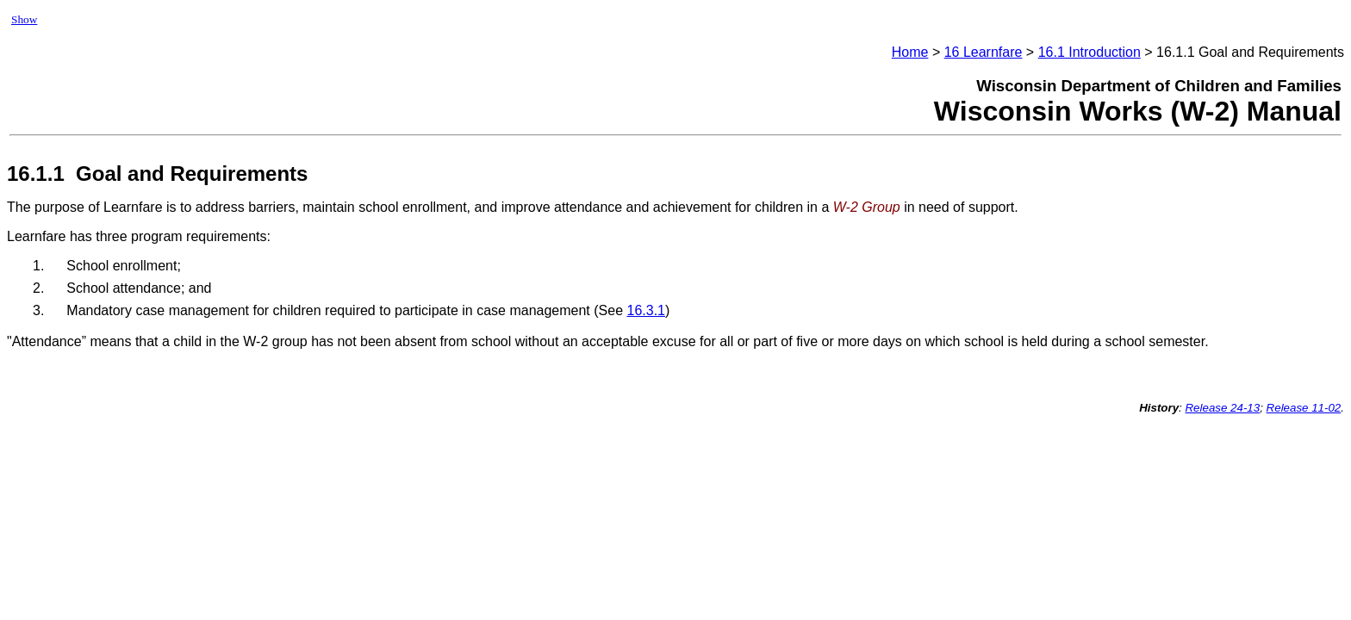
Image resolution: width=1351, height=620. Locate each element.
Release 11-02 (1304, 407)
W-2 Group (866, 207)
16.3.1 (645, 310)
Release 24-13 (1222, 407)
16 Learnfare (983, 52)
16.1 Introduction (1089, 52)
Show (24, 19)
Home (910, 52)
